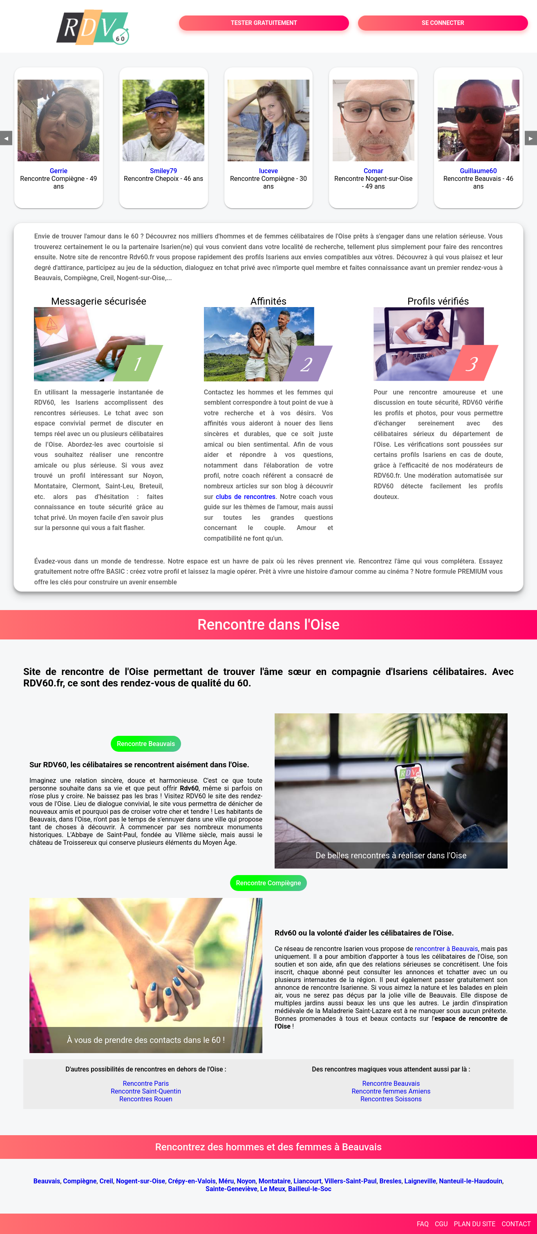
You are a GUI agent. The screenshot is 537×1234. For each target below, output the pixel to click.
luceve (268, 171)
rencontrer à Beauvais (446, 949)
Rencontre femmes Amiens (390, 1091)
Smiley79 (163, 171)
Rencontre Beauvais (146, 744)
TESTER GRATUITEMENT (264, 23)
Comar (373, 171)
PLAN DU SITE (475, 1224)
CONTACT (516, 1224)
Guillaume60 (478, 171)
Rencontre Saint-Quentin (146, 1091)
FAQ (423, 1224)
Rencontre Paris (146, 1083)
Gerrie (58, 171)
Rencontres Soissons (391, 1099)
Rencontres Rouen (145, 1099)
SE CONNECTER (443, 23)
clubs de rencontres (245, 497)
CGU (441, 1224)
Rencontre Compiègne (268, 883)
